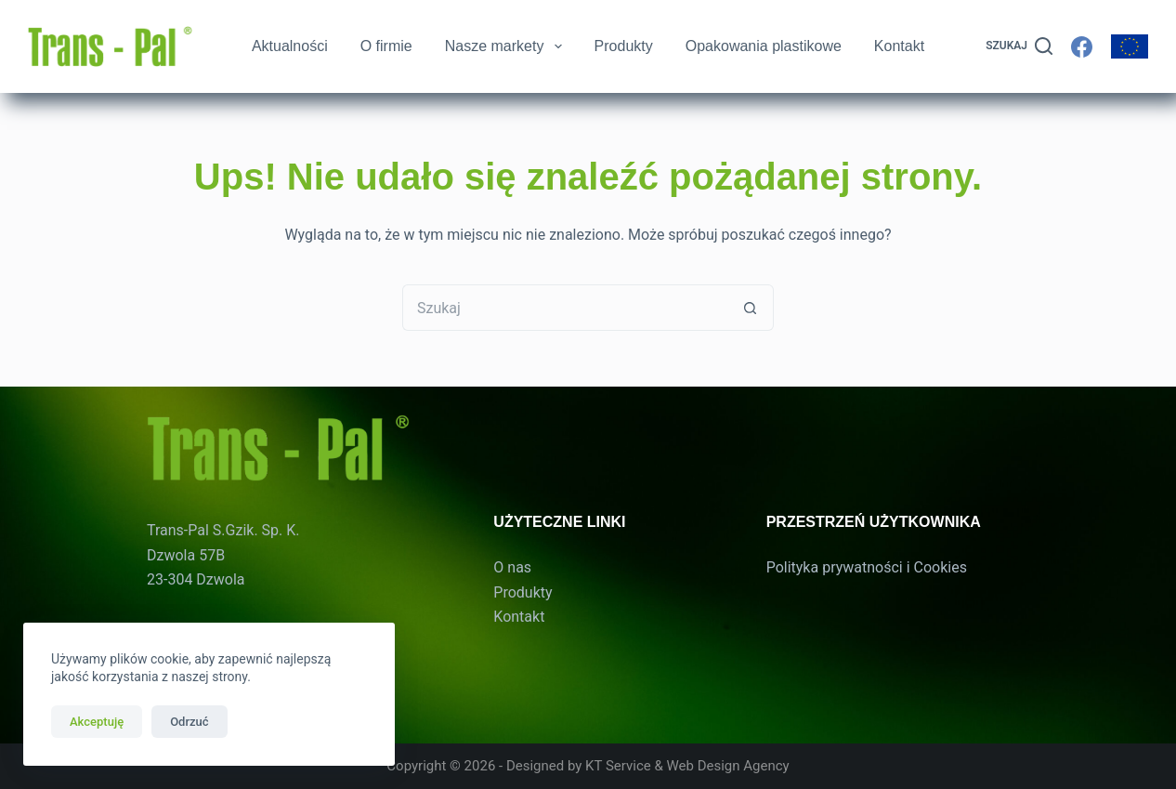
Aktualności (290, 46)
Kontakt (899, 46)
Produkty (624, 46)
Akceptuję (97, 722)
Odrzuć (189, 722)
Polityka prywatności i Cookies (866, 567)
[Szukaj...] (564, 307)
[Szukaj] (1019, 46)
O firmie (386, 46)
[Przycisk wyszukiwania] (750, 307)
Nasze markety (504, 46)
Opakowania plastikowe (764, 46)
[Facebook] (1081, 47)
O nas (512, 567)
